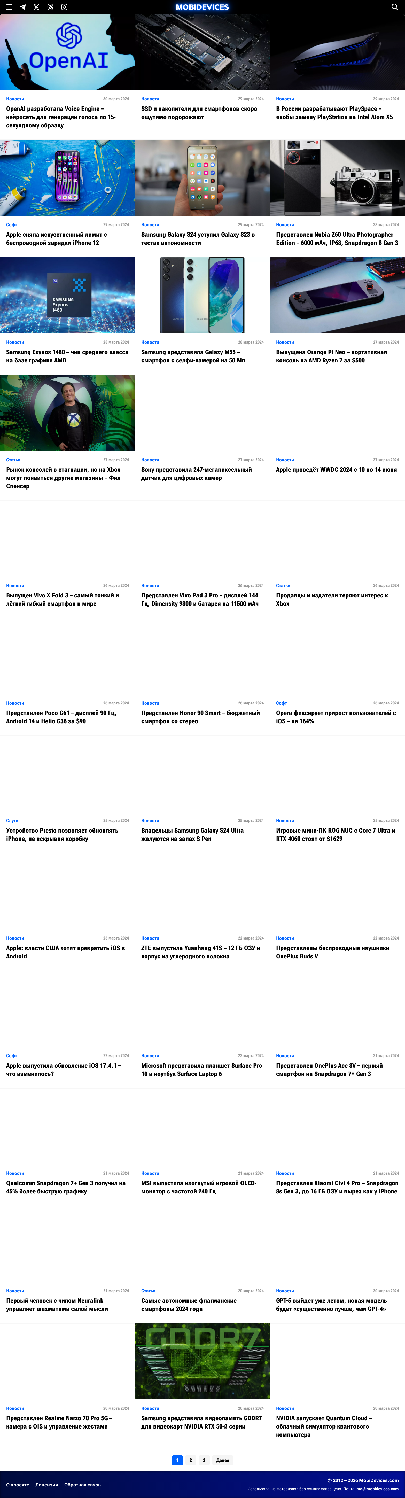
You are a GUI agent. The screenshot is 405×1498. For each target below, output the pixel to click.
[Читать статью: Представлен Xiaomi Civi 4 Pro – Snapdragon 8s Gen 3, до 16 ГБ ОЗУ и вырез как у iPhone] (337, 1147)
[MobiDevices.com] (202, 7)
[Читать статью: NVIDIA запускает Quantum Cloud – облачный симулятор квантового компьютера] (337, 1386)
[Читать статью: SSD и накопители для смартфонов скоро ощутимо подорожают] (202, 72)
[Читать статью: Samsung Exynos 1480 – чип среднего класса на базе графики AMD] (67, 316)
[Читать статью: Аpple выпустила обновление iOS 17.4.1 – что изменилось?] (67, 1029)
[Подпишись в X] (36, 7)
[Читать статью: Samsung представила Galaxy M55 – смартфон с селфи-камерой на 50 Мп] (202, 316)
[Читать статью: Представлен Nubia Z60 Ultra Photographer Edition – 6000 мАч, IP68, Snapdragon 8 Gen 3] (337, 198)
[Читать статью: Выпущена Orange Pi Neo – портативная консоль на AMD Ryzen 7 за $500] (337, 316)
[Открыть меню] (9, 7)
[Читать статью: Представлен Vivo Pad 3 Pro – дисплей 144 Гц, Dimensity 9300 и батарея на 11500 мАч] (202, 559)
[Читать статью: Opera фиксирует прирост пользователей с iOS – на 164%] (337, 677)
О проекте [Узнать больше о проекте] (17, 1484)
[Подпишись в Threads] (50, 7)
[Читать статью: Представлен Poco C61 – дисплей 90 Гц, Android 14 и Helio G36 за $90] (67, 677)
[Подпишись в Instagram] (64, 7)
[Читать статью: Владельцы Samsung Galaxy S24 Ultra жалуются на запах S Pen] (202, 794)
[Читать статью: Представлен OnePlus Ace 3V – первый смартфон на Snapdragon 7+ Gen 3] (337, 1029)
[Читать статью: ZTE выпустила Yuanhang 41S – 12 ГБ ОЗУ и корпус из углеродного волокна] (202, 912)
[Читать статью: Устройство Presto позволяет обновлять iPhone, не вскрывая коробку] (67, 794)
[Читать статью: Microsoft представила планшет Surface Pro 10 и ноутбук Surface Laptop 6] (202, 1029)
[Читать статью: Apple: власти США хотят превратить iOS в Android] (67, 912)
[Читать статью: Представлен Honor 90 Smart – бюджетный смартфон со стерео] (202, 677)
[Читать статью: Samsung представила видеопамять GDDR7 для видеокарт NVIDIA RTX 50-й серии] (202, 1382)
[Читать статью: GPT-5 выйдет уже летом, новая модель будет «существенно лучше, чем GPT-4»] (337, 1264)
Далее (222, 1460)
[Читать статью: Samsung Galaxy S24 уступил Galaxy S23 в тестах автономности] (202, 198)
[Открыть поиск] (395, 7)
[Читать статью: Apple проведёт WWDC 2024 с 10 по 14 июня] (337, 429)
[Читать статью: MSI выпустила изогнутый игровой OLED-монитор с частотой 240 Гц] (202, 1147)
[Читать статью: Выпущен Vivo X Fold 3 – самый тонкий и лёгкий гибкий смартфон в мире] (67, 559)
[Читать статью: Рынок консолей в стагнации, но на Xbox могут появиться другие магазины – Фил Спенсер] (67, 438)
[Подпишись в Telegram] (22, 7)
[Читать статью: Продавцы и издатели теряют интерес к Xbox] (337, 559)
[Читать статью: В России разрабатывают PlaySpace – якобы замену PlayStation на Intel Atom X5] (337, 72)
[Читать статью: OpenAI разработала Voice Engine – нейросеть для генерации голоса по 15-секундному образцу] (67, 77)
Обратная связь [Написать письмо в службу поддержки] (82, 1484)
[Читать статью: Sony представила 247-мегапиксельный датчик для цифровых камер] (202, 433)
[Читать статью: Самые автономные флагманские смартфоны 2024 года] (202, 1264)
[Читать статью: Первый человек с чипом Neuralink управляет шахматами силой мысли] (67, 1264)
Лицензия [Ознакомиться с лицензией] (46, 1484)
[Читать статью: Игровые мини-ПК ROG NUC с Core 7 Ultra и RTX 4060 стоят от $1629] (337, 794)
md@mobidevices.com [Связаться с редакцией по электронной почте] (377, 1489)
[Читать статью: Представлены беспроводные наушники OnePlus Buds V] (337, 912)
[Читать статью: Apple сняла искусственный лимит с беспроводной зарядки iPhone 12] (67, 198)
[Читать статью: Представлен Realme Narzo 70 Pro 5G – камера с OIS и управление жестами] (67, 1382)
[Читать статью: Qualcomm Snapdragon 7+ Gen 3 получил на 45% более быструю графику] (67, 1147)
